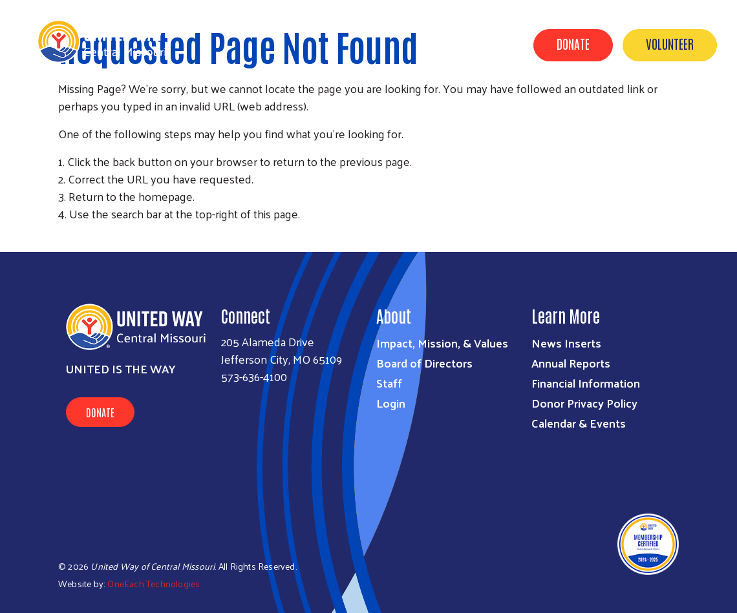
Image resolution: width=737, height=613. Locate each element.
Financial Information (585, 383)
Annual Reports (570, 363)
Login (390, 403)
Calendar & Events (670, 105)
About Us (413, 105)
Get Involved (488, 105)
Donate (573, 43)
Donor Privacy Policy (584, 403)
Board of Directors (424, 363)
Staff (389, 383)
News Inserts (566, 343)
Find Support (572, 105)
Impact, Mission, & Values (442, 343)
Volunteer (670, 43)
